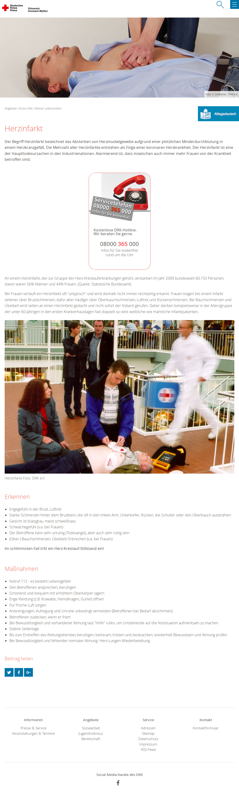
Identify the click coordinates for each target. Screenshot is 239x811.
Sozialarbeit (91, 728)
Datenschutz (148, 739)
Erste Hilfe (26, 108)
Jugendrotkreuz (91, 733)
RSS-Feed (148, 749)
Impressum (148, 744)
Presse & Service (33, 728)
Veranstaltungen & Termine (33, 733)
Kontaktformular (206, 728)
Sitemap (148, 733)
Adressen (148, 728)
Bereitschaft (90, 739)
